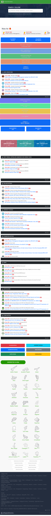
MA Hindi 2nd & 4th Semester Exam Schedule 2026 (17, 227)
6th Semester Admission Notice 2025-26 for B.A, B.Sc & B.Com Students (21, 204)
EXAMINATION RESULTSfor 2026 (25, 105)
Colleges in (26, 67)
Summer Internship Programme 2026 (15, 87)
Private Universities (16, 468)
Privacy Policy (16, 509)
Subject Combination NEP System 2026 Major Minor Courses (19, 197)
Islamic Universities (26, 466)
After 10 (3, 496)
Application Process (39, 502)
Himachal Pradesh (5, 482)
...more (6, 478)
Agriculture (3, 476)
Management (19, 476)
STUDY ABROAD (25, 116)
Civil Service (33, 499)
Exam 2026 (28, 14)
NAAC (9, 507)
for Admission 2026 (26, 45)
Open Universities (35, 466)
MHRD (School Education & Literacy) (31, 507)
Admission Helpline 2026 (16, 164)
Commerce (40, 476)
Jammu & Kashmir (13, 482)
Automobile (22, 499)
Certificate (18, 496)
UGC (6, 507)
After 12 (8, 496)
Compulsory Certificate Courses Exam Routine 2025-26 (16, 80)
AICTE (2, 507)
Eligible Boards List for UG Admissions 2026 (16, 322)
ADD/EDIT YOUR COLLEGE (32, 509)
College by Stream (15, 502)
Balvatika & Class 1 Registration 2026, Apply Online (17, 296)
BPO (8, 499)
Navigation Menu (7, 1)
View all (47, 96)
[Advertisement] (25, 22)
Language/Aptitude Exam (6, 503)
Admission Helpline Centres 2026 (16, 325)
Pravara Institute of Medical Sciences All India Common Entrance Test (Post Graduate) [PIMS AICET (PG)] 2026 (26, 251)
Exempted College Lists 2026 (16, 171)
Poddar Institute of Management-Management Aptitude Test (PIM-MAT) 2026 (21, 76)
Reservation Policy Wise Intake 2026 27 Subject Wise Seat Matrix (20, 201)
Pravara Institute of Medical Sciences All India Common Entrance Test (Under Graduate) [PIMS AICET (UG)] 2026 (26, 256)
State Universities (35, 468)
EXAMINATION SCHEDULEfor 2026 (25, 100)
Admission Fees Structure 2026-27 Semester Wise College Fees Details (21, 194)
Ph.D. (28, 496)
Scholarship (31, 502)
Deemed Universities (36, 463)
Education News (15, 269)
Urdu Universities (25, 470)
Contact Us (6, 509)
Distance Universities (16, 466)
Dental (44, 476)
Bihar (23, 481)
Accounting (3, 499)
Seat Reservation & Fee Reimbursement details (16, 332)
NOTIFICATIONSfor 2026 (25, 111)
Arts (14, 476)
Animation (12, 499)
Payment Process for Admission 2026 (16, 329)
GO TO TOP (47, 511)
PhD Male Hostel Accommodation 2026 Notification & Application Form (20, 83)
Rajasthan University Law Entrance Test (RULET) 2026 (16, 94)
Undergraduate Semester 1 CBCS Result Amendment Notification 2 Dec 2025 (21, 90)
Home (2, 509)
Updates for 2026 (26, 61)
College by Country (24, 502)
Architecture (9, 476)
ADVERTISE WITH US (23, 509)
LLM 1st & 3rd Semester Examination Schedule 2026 (17, 230)
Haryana (40, 481)
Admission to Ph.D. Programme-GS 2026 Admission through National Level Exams (23, 299)
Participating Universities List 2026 (16, 167)
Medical (30, 476)
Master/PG (24, 496)
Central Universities (26, 463)
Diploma (13, 496)
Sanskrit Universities (26, 468)
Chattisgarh (28, 481)
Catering (27, 499)
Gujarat (36, 481)
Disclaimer (11, 509)
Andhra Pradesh (4, 481)
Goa (32, 481)
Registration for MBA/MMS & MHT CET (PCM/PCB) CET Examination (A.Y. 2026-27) (23, 303)
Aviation (35, 476)
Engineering (25, 476)
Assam (19, 481)
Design (2, 478)
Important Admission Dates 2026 (16, 174)
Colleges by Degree (5, 502)
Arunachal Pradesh (13, 481)
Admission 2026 (21, 14)
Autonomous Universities (16, 463)
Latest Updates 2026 (13, 14)
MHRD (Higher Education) (17, 507)
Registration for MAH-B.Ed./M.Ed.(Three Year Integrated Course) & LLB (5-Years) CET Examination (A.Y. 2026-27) (27, 307)
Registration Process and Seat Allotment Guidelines (17, 336)
